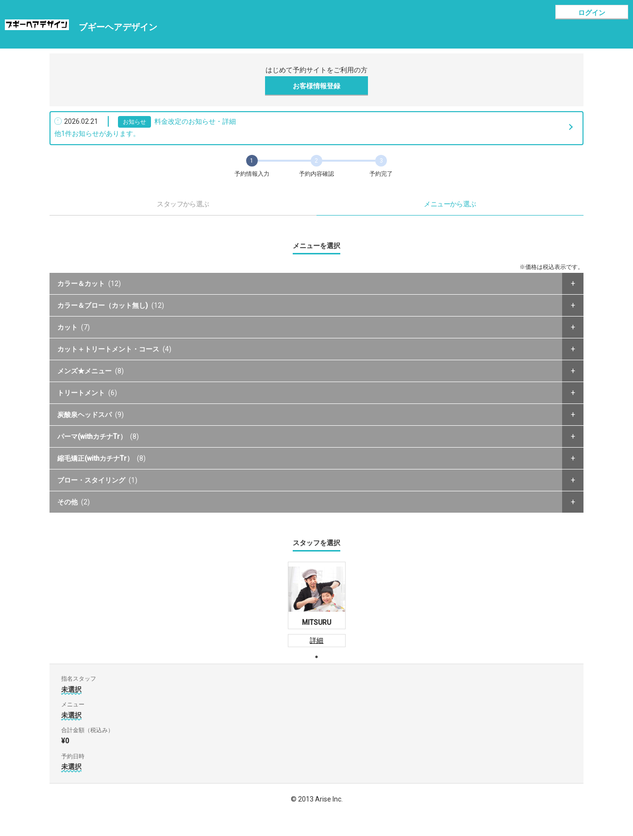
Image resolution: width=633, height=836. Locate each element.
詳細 (316, 640)
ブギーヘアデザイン (118, 27)
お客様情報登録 (316, 86)
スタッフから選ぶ (183, 204)
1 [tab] (316, 657)
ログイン (591, 13)
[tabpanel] (317, 604)
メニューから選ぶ (450, 204)
